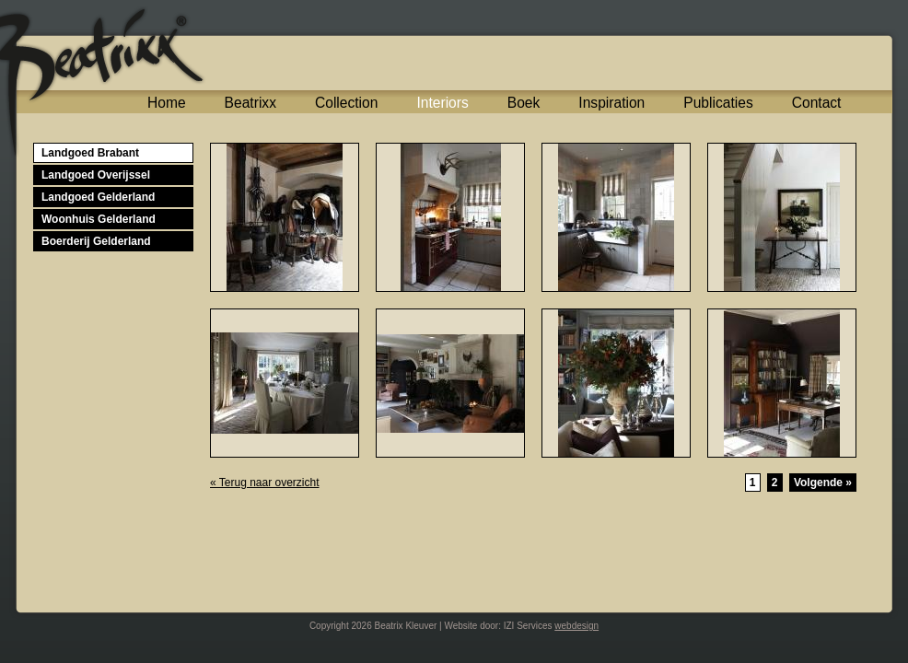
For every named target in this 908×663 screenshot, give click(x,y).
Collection (346, 102)
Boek (524, 102)
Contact (817, 102)
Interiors (442, 102)
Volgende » (823, 482)
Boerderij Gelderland (96, 241)
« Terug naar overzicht (265, 482)
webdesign (576, 626)
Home (166, 102)
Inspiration (611, 102)
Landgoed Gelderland (98, 197)
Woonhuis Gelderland (98, 219)
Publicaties (717, 102)
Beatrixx (250, 102)
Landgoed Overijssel (95, 175)
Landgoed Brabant (90, 152)
